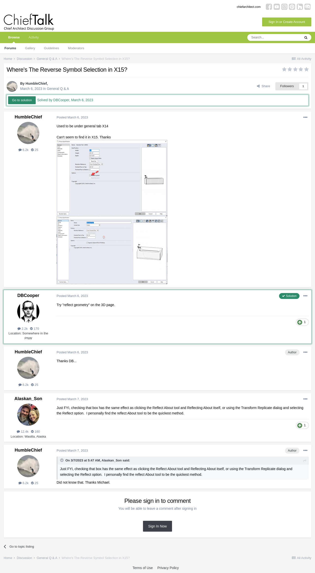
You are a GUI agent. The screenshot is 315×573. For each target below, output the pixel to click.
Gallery (30, 48)
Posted (72, 117)
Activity (34, 37)
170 (34, 328)
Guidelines (51, 48)
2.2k (22, 328)
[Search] (273, 37)
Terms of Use (142, 568)
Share (263, 86)
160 (35, 431)
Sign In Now (157, 526)
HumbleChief (36, 83)
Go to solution (22, 100)
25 (34, 150)
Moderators (76, 48)
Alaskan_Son (28, 398)
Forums (10, 48)
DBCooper (28, 295)
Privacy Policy (168, 568)
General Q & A (58, 89)
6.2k (23, 150)
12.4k (23, 431)
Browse (14, 39)
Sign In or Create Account (286, 22)
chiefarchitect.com (249, 7)
